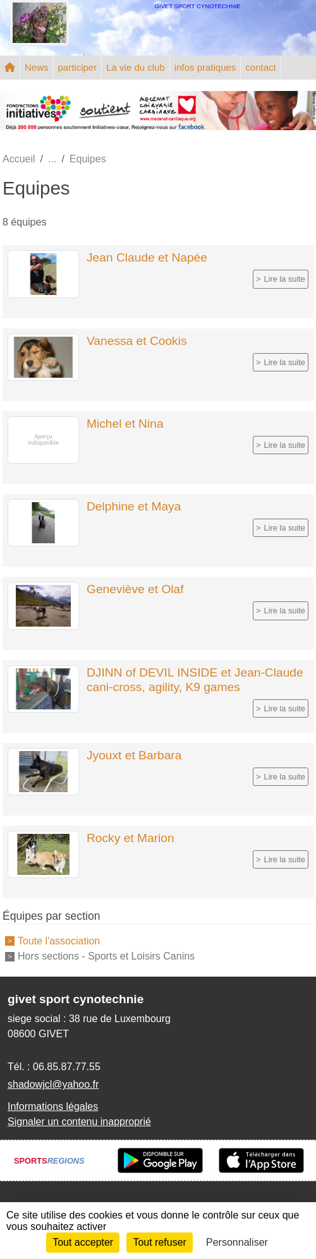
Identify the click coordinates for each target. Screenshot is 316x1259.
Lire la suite (284, 279)
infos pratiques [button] (205, 67)
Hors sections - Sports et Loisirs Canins (106, 956)
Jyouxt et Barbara (134, 755)
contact (260, 67)
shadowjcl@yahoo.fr (53, 1084)
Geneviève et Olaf (135, 589)
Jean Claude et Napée (147, 257)
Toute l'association (59, 940)
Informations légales (53, 1106)
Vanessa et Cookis (137, 340)
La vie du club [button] (135, 67)
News (37, 67)
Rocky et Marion (130, 838)
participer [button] (77, 67)
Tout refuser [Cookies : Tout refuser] (159, 1242)
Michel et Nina (125, 423)
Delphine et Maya (134, 506)
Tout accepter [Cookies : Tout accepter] (82, 1242)
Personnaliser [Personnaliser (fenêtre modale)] (237, 1242)
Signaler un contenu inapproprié (79, 1121)
